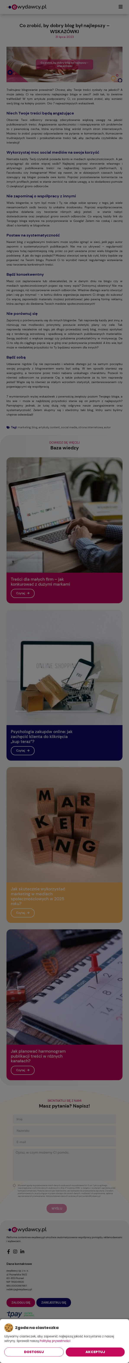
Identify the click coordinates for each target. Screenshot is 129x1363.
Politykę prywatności (55, 1341)
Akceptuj (95, 1351)
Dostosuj (34, 1351)
